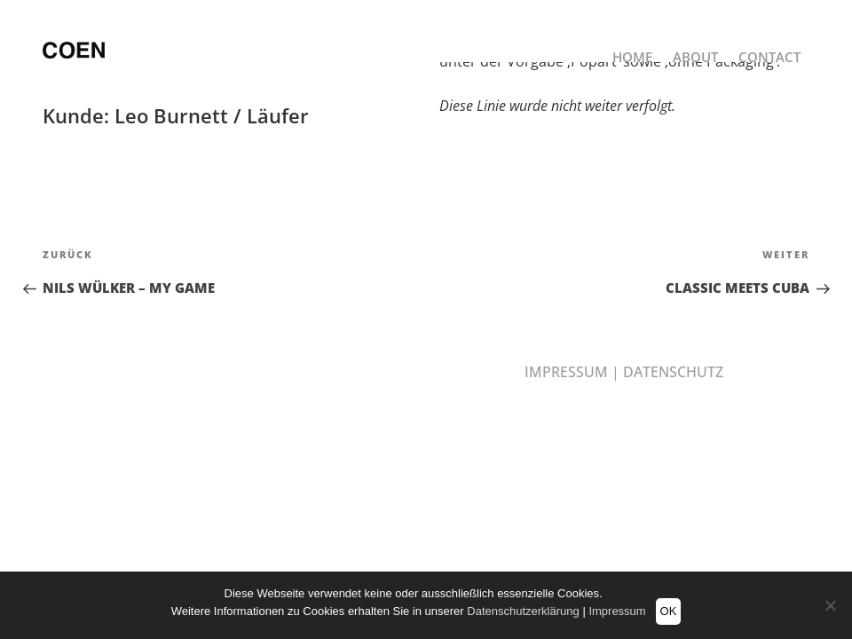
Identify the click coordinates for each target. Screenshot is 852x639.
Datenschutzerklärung (523, 611)
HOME (632, 61)
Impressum (616, 611)
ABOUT (695, 61)
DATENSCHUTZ (673, 372)
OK (668, 611)
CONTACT (769, 61)
